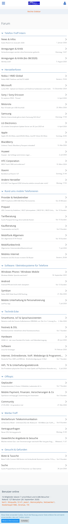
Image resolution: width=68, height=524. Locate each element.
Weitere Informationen (10, 521)
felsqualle (12, 502)
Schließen (24, 521)
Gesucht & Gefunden (16, 449)
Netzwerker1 (49, 502)
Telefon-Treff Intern (15, 33)
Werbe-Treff (11, 413)
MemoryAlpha (36, 502)
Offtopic (9, 376)
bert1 (4, 502)
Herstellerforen (13, 69)
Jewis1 (26, 502)
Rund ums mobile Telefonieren (21, 191)
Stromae (21, 505)
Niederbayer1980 (9, 505)
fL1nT (20, 502)
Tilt (28, 505)
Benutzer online (10, 491)
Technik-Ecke (12, 311)
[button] (3, 3)
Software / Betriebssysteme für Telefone (26, 265)
